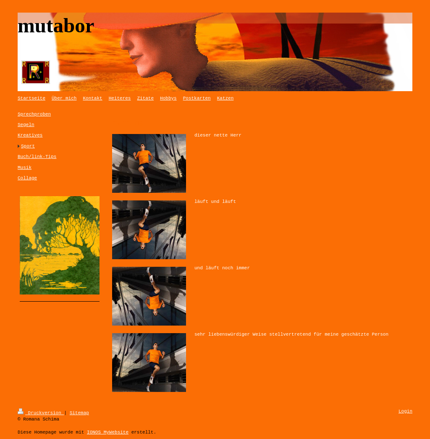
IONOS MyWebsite (107, 431)
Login (405, 411)
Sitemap (79, 412)
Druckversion (41, 412)
